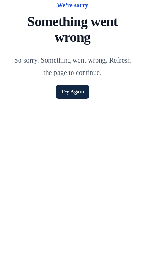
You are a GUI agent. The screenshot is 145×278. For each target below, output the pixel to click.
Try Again (72, 92)
